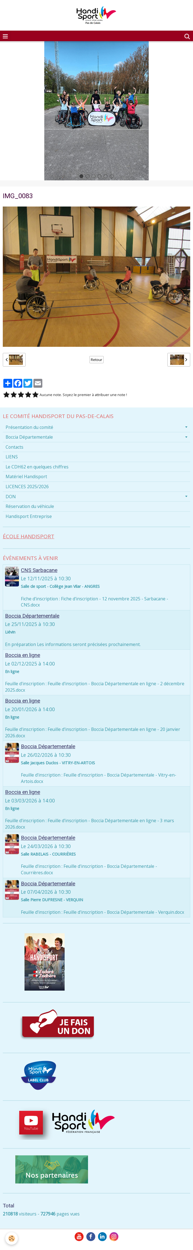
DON (11, 496)
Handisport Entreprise (29, 516)
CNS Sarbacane (39, 570)
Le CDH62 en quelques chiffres (37, 467)
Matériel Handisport (26, 476)
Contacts (14, 447)
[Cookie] (12, 1238)
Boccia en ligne (22, 655)
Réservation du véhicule (30, 506)
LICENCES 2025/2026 (27, 486)
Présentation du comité (29, 427)
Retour (96, 359)
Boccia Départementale (29, 437)
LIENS (12, 457)
